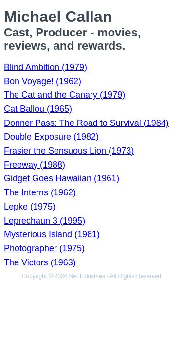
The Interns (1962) (40, 192)
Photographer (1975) (44, 248)
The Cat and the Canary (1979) (64, 95)
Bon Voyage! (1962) (42, 81)
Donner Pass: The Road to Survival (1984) (86, 123)
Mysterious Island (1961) (52, 234)
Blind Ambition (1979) (45, 67)
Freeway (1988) (34, 165)
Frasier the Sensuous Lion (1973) (69, 151)
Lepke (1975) (29, 206)
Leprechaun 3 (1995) (44, 221)
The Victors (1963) (40, 262)
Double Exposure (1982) (51, 136)
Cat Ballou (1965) (38, 109)
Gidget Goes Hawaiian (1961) (61, 178)
